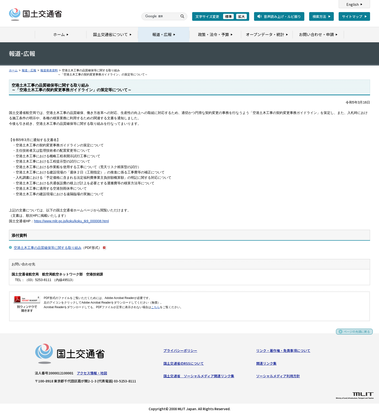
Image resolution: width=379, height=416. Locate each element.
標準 (228, 16)
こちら (155, 307)
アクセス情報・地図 (92, 373)
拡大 (241, 16)
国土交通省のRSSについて (183, 364)
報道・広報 (29, 70)
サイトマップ (352, 16)
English (352, 4)
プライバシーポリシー (180, 351)
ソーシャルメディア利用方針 (278, 376)
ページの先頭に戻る (355, 334)
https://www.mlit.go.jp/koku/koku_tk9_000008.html (71, 221)
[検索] (159, 16)
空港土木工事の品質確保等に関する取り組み (47, 248)
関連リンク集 (266, 364)
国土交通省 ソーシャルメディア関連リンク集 (198, 376)
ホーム (13, 70)
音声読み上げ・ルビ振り (282, 16)
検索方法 (319, 16)
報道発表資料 (49, 70)
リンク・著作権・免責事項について (283, 351)
